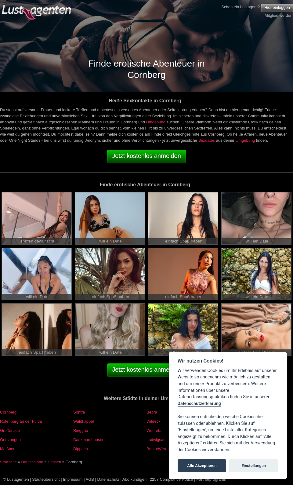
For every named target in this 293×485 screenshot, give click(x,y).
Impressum (72, 479)
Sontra (79, 412)
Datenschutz (108, 479)
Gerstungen (10, 439)
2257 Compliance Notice (171, 479)
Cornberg (8, 412)
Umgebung (155, 122)
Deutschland (32, 462)
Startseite (8, 462)
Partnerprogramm (211, 479)
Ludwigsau (155, 439)
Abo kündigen (134, 479)
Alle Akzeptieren (201, 465)
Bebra (151, 412)
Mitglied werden (278, 15)
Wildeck (153, 421)
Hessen (54, 462)
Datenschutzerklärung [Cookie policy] (199, 403)
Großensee (10, 430)
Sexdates (206, 140)
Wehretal (154, 430)
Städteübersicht (46, 479)
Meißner (7, 449)
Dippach (80, 449)
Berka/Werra (157, 449)
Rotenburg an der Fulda (21, 421)
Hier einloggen (277, 7)
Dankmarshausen (88, 439)
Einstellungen (253, 465)
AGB (90, 479)
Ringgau (80, 430)
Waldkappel (83, 421)
